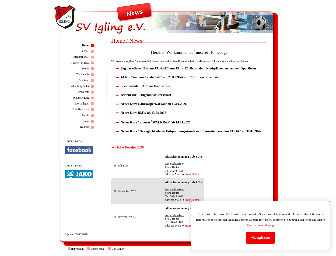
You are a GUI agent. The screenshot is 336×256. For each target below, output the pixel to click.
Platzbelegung (81, 97)
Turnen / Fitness (80, 62)
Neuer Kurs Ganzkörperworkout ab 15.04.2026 (154, 104)
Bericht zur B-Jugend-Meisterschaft (146, 95)
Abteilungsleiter (80, 86)
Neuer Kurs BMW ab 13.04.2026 (143, 113)
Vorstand (84, 80)
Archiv (85, 115)
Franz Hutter (192, 174)
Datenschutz (97, 248)
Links (86, 121)
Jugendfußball (81, 56)
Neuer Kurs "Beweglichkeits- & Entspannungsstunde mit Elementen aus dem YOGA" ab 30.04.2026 (191, 131)
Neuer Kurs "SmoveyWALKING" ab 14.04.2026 (155, 122)
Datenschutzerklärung (260, 225)
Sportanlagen (81, 103)
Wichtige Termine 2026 (127, 147)
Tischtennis (82, 74)
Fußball (84, 51)
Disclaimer (118, 248)
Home (85, 45)
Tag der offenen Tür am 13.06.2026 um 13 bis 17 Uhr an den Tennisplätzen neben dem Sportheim (188, 68)
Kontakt (84, 127)
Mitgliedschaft (81, 109)
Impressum (77, 248)
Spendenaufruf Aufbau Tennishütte (145, 86)
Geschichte (83, 92)
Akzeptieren (260, 238)
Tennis (85, 68)
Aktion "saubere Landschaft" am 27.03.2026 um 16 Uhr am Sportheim (170, 77)
